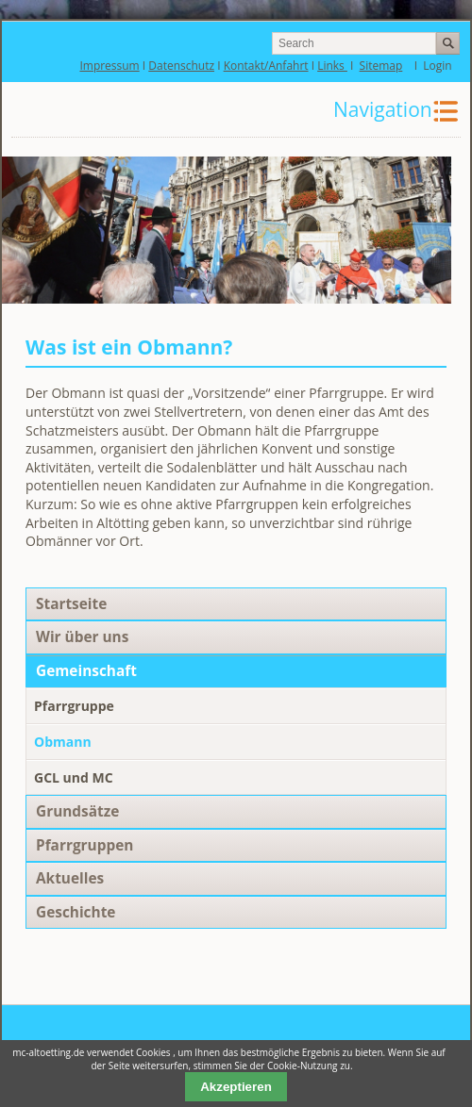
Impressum (109, 66)
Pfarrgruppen (84, 845)
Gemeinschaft (86, 671)
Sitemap (381, 66)
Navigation (382, 109)
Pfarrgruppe (74, 706)
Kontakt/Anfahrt (266, 66)
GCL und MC (73, 777)
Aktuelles (70, 878)
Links (332, 66)
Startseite (71, 604)
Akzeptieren (236, 1087)
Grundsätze (77, 811)
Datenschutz (181, 66)
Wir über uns (82, 637)
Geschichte (75, 912)
